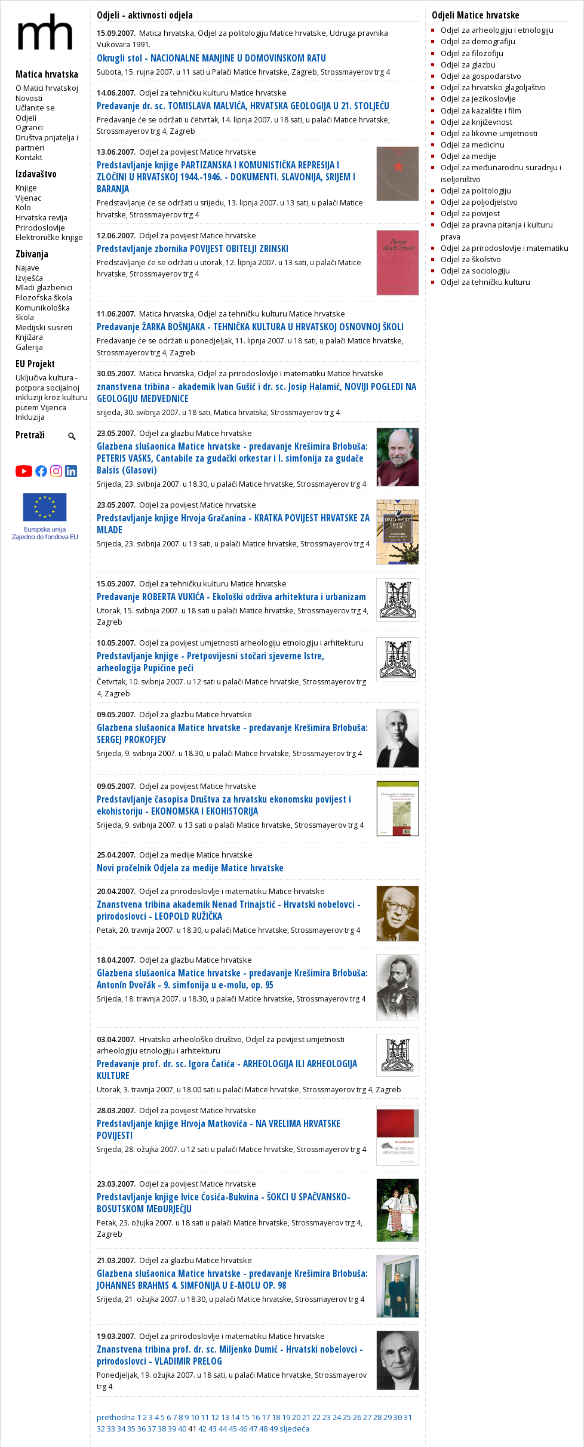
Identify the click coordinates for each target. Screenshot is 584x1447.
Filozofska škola (44, 297)
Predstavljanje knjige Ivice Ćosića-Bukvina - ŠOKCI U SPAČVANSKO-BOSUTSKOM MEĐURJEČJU (224, 1203)
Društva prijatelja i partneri (47, 142)
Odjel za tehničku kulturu (485, 282)
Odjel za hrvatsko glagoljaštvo (493, 87)
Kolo (23, 207)
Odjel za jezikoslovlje (478, 98)
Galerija (29, 347)
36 (141, 1428)
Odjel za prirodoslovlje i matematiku (504, 247)
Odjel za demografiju (478, 41)
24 (337, 1417)
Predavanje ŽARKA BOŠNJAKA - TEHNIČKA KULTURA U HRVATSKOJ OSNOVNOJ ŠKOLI (250, 327)
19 (286, 1417)
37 (151, 1428)
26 (357, 1417)
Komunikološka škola (43, 312)
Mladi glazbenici (44, 287)
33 (111, 1428)
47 (253, 1428)
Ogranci (29, 127)
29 (387, 1417)
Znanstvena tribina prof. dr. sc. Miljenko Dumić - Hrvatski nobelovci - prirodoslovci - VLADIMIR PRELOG (230, 1355)
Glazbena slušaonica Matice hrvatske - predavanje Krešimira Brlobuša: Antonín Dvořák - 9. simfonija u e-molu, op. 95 (232, 979)
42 (202, 1428)
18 (276, 1417)
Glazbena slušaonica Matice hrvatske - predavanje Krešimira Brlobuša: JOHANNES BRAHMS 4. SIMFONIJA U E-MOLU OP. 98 (232, 1279)
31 (408, 1417)
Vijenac (28, 197)
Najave (27, 267)
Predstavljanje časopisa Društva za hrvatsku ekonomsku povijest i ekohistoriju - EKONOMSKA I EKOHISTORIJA (224, 805)
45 (233, 1428)
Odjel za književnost (476, 121)
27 (367, 1417)
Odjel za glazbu (468, 64)
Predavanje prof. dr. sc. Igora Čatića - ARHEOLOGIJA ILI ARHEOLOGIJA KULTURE (227, 1070)
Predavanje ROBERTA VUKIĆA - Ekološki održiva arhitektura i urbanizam (231, 597)
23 (326, 1417)
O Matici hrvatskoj (47, 87)
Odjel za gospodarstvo (481, 75)
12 (215, 1417)
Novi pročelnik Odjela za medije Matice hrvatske (190, 868)
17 (266, 1417)
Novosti (29, 98)
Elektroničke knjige (49, 237)
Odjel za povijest (470, 213)
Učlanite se (35, 107)
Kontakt (29, 157)
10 (194, 1417)
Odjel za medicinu (473, 144)
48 (263, 1428)
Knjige (26, 187)
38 (162, 1428)
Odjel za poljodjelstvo (479, 201)
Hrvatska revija (41, 217)
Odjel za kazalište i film (481, 110)
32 (101, 1428)
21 (306, 1417)
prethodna (116, 1417)
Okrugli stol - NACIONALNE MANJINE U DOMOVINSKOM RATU (211, 58)
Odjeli (26, 117)
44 (223, 1428)
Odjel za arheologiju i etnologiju (497, 29)
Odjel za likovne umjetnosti (489, 133)
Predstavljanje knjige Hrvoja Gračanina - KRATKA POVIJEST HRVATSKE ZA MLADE (233, 524)
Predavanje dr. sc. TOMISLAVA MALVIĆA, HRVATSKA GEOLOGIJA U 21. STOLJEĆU (243, 106)
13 (225, 1417)
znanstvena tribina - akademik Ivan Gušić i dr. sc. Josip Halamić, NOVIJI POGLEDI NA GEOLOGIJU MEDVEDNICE (256, 392)
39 (172, 1428)
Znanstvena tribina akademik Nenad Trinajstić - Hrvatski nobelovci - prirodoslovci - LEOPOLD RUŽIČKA (229, 910)
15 (245, 1417)
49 (273, 1428)
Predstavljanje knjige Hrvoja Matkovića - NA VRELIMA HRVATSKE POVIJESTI (218, 1129)
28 (377, 1417)
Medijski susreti (44, 327)
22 (316, 1417)
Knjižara (29, 336)
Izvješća (29, 277)
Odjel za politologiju (476, 190)
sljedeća (294, 1428)
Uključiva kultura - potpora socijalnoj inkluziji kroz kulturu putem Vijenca (52, 392)
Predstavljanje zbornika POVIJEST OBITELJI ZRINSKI (192, 248)
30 (398, 1417)
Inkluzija (30, 416)
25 (347, 1417)
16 (255, 1417)
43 (212, 1428)
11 (205, 1417)
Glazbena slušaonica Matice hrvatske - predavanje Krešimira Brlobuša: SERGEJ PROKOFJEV (232, 733)
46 (243, 1428)
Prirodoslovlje (40, 227)
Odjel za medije (468, 155)
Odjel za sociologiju (475, 270)
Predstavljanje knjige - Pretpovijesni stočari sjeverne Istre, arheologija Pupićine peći (210, 662)
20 (296, 1417)
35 (131, 1428)
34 (121, 1428)
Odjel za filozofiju (472, 53)
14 (235, 1417)
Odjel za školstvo (471, 259)
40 (182, 1428)
